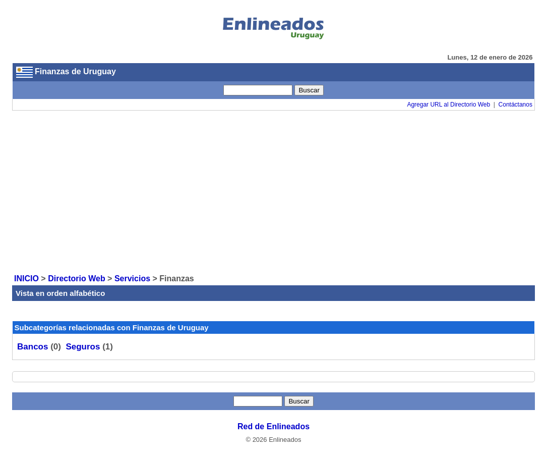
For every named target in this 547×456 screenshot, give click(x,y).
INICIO (26, 278)
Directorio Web (76, 278)
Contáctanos (515, 104)
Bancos (32, 346)
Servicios (132, 278)
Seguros (83, 346)
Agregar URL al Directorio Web (448, 104)
